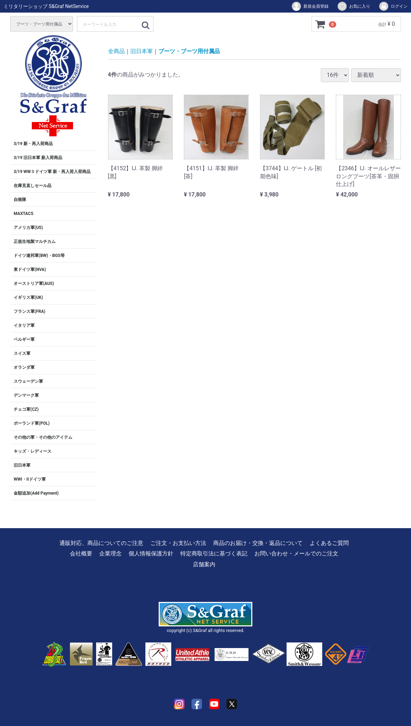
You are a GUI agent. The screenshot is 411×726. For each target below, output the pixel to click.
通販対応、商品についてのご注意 (101, 543)
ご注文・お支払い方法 (178, 543)
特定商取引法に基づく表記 (213, 553)
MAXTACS (23, 213)
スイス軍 (22, 353)
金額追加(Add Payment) (36, 493)
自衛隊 (20, 199)
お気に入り (353, 6)
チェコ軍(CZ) (26, 409)
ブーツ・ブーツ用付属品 (189, 51)
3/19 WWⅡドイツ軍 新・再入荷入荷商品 (52, 171)
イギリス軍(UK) (28, 297)
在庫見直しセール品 (32, 185)
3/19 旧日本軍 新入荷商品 (38, 157)
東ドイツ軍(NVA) (30, 269)
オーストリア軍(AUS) (34, 283)
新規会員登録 (310, 6)
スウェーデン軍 (28, 381)
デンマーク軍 (26, 395)
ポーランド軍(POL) (32, 423)
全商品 (116, 51)
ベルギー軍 (24, 339)
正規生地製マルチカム (35, 241)
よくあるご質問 (329, 543)
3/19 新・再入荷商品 (33, 143)
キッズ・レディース (32, 451)
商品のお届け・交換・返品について (258, 543)
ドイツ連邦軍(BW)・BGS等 (39, 255)
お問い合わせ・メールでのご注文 (296, 553)
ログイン (393, 6)
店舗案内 (204, 564)
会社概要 (81, 553)
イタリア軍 (24, 325)
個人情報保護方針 (151, 553)
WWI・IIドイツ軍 (30, 479)
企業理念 (110, 553)
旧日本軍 (22, 465)
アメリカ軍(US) (28, 227)
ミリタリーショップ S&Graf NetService (46, 6)
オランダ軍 (24, 367)
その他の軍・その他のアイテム (43, 437)
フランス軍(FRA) (29, 311)
